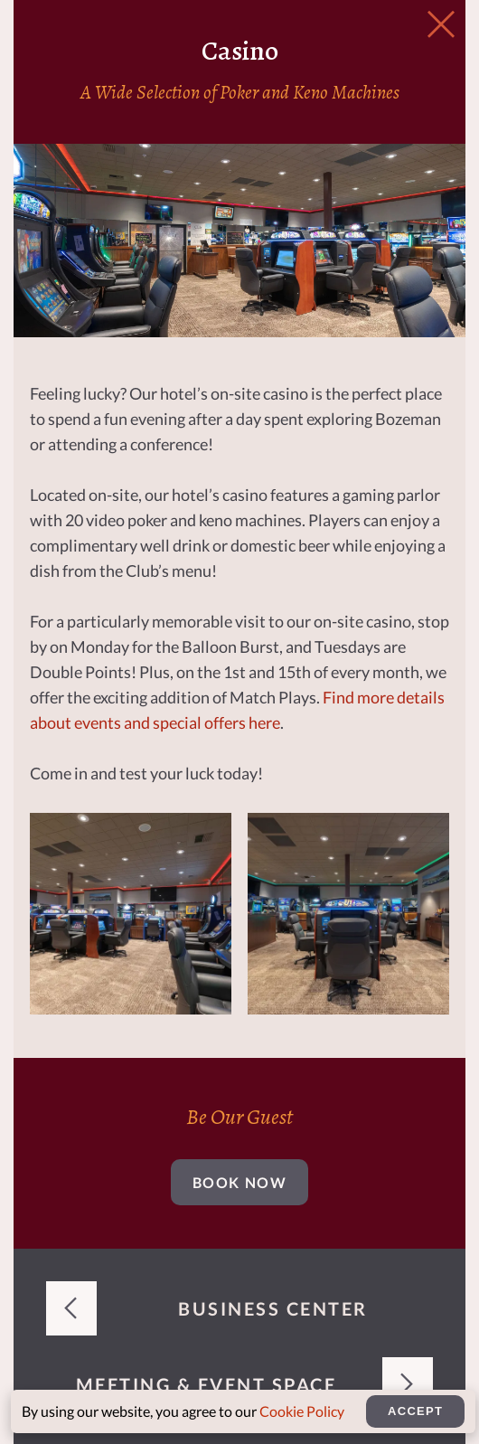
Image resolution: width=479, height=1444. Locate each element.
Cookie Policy (301, 1411)
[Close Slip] (441, 25)
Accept (415, 1411)
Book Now (240, 1182)
